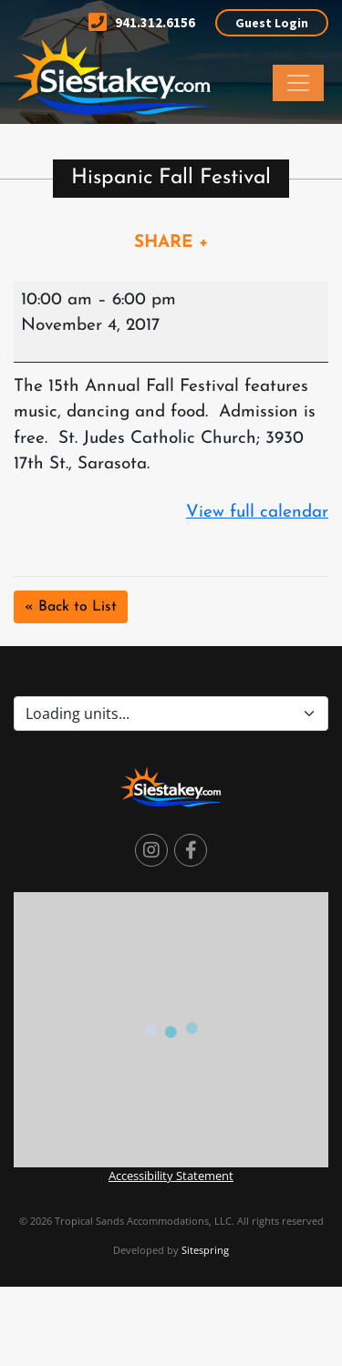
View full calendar (257, 512)
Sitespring (205, 1250)
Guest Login (271, 23)
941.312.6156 (141, 22)
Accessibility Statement (171, 1175)
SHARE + (171, 243)
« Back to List (71, 607)
